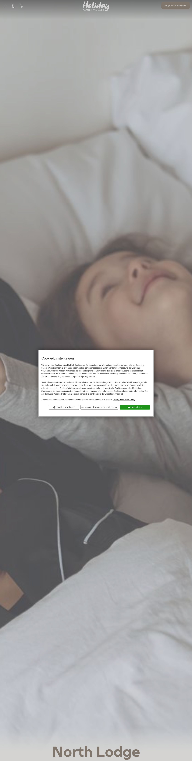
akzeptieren (135, 407)
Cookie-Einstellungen (64, 407)
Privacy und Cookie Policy (124, 400)
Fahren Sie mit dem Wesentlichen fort (99, 407)
